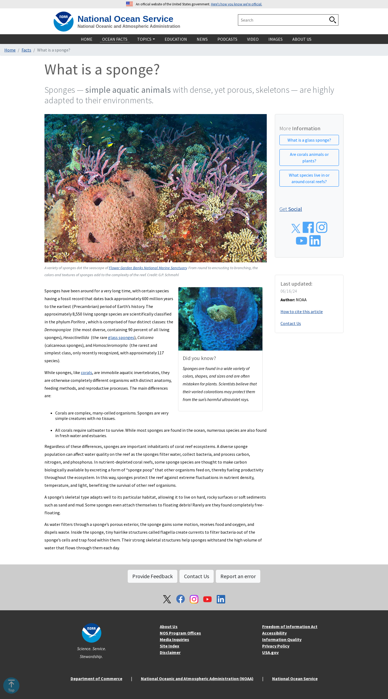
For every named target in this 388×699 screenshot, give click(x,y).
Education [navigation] (176, 39)
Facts (26, 50)
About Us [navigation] (301, 39)
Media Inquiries (174, 639)
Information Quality (282, 639)
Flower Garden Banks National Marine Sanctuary (148, 267)
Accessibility (274, 633)
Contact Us (290, 323)
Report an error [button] (238, 576)
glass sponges (121, 337)
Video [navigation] (253, 39)
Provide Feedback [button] (152, 576)
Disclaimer (170, 652)
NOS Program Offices (180, 633)
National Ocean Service (295, 678)
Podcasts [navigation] (227, 39)
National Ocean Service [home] (126, 19)
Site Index (169, 646)
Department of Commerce (96, 678)
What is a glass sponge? (309, 140)
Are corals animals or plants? (309, 157)
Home (10, 50)
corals (86, 372)
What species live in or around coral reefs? (309, 178)
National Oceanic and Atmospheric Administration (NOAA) (197, 678)
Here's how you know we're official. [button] (236, 4)
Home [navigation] (86, 39)
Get (290, 208)
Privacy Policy (275, 646)
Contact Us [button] (196, 576)
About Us (169, 626)
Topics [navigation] (144, 39)
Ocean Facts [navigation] (114, 39)
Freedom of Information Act (289, 626)
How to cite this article (301, 311)
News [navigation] (202, 39)
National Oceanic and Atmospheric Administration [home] (129, 26)
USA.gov (270, 652)
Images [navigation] (275, 39)
